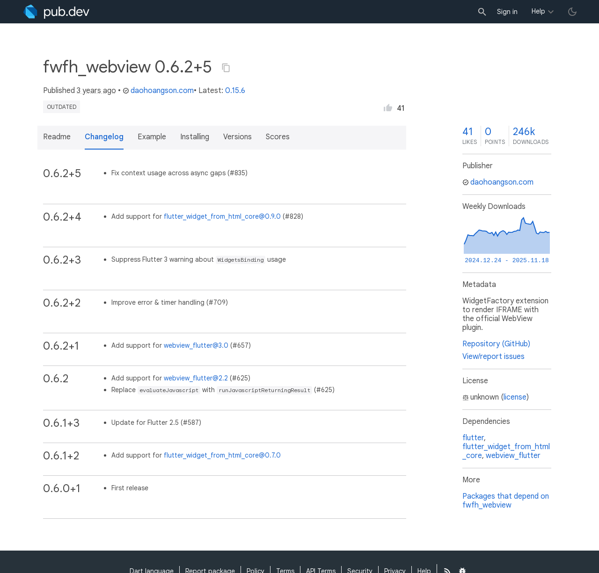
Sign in (507, 11)
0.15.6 (235, 90)
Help (538, 11)
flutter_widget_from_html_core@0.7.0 (222, 455)
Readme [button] (57, 137)
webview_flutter (513, 455)
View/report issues (493, 356)
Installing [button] (194, 137)
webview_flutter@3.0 (196, 345)
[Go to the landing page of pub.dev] (56, 12)
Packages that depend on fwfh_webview (505, 501)
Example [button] (152, 137)
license (515, 397)
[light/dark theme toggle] (572, 11)
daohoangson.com (158, 90)
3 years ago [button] (96, 90)
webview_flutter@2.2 (196, 378)
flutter (473, 438)
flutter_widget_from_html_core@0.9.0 (222, 216)
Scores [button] (278, 137)
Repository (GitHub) (496, 344)
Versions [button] (237, 137)
